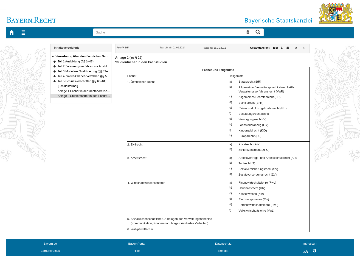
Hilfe (137, 250)
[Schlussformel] (68, 86)
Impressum (310, 243)
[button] (52, 56)
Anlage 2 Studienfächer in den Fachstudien (86, 96)
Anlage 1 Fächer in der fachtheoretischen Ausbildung (92, 91)
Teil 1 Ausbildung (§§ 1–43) (75, 61)
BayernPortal (136, 243)
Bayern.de (50, 243)
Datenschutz (223, 243)
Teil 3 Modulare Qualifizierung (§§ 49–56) (85, 71)
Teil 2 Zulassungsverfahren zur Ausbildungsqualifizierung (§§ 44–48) (103, 66)
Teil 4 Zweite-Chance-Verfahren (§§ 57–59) (86, 76)
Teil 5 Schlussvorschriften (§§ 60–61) (82, 81)
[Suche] (168, 32)
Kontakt (223, 250)
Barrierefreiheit (50, 250)
